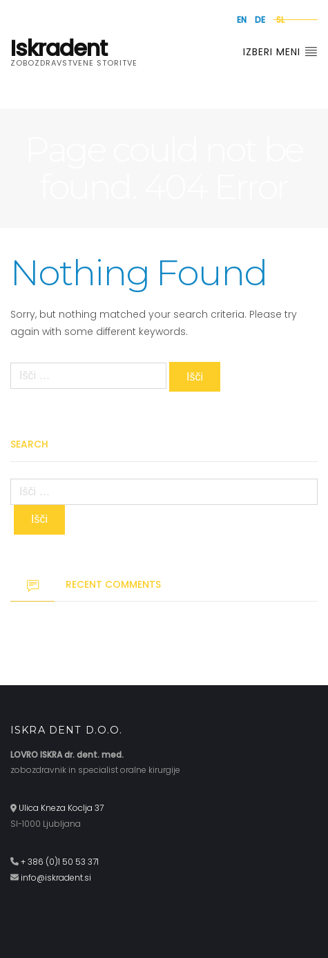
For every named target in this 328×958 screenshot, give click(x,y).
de (260, 20)
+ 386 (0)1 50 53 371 (60, 862)
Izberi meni (280, 52)
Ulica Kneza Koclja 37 (61, 808)
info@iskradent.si (56, 877)
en (242, 20)
